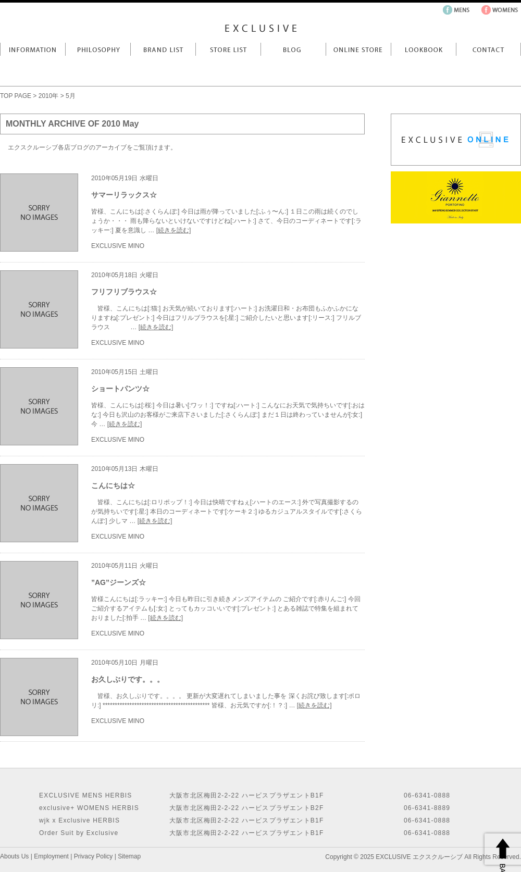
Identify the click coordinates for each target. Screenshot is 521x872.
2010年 (49, 95)
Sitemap (129, 856)
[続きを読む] (173, 230)
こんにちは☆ (113, 485)
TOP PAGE (15, 95)
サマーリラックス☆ (124, 195)
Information (32, 49)
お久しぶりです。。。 (127, 679)
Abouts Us (14, 856)
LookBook (423, 49)
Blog (293, 49)
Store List (227, 49)
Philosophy (97, 49)
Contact (488, 49)
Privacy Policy (93, 856)
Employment (51, 856)
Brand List (162, 49)
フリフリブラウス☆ (124, 292)
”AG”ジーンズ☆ (118, 582)
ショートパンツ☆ (120, 388)
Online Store (358, 49)
